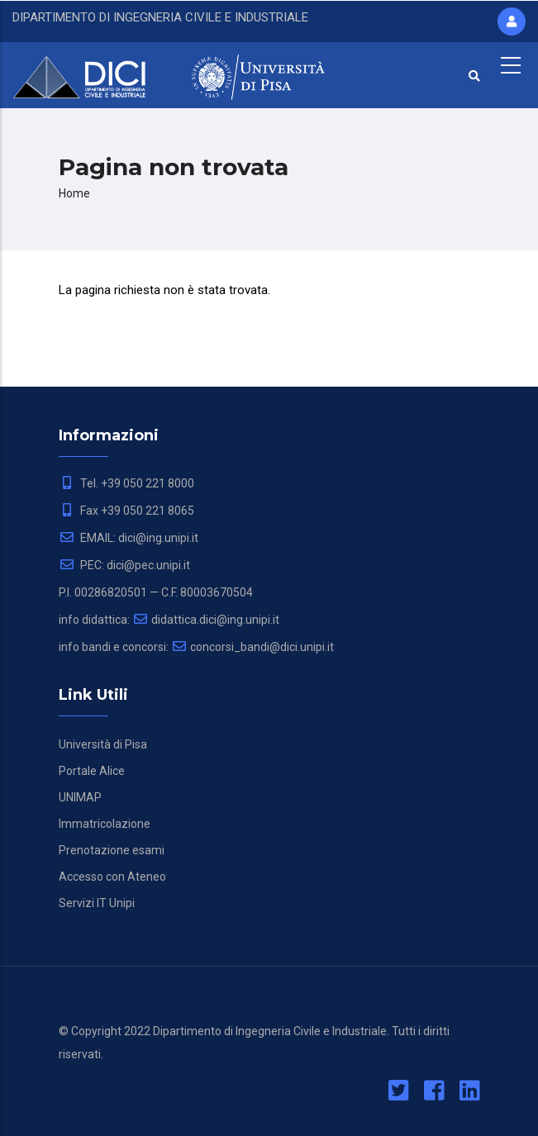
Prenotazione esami (111, 850)
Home (74, 193)
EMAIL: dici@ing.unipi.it (128, 537)
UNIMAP (80, 797)
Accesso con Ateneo (112, 876)
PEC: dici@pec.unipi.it (124, 565)
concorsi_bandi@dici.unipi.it (252, 647)
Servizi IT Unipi (97, 903)
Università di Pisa (103, 744)
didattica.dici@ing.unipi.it (205, 619)
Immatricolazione (104, 823)
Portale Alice (92, 770)
